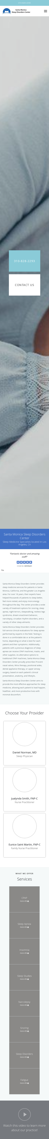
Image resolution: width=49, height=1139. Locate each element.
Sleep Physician (24, 756)
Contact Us (24, 285)
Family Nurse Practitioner (24, 848)
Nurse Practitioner (24, 802)
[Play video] (24, 1114)
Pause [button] (2, 570)
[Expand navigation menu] (45, 11)
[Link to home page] (21, 11)
